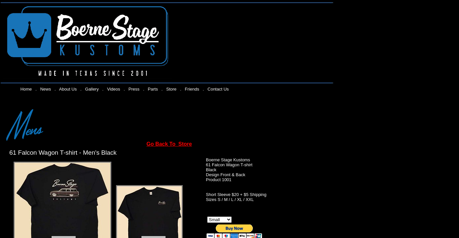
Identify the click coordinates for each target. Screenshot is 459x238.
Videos (113, 89)
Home (26, 89)
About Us (68, 89)
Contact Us (218, 89)
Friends (192, 89)
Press (134, 89)
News (45, 89)
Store (171, 89)
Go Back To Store (169, 144)
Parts (153, 89)
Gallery (92, 89)
